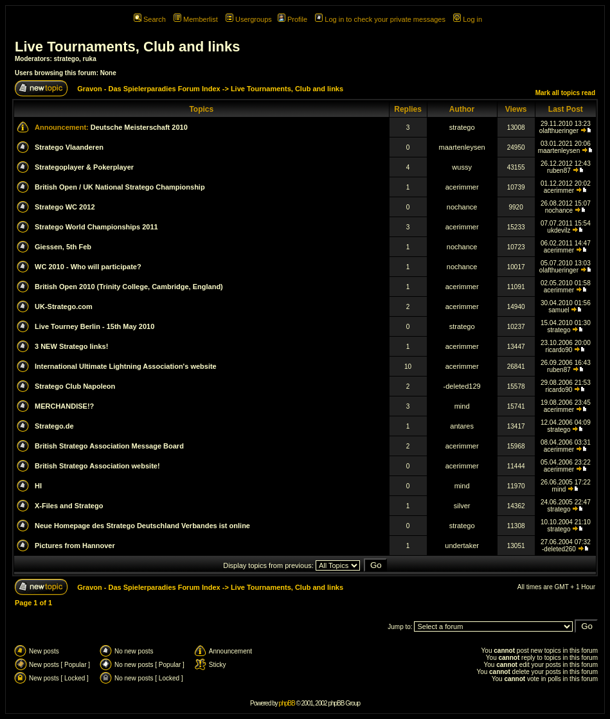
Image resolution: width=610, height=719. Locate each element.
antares (462, 426)
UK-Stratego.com (64, 306)
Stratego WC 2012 (65, 207)
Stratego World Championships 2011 (96, 227)
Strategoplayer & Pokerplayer (84, 167)
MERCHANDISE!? (64, 406)
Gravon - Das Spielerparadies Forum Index (148, 89)
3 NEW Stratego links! (71, 346)
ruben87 (559, 170)
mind (462, 406)
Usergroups (249, 19)
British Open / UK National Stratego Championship (120, 187)
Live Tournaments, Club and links (127, 47)
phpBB (287, 703)
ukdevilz (558, 230)
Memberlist (196, 19)
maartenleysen (462, 147)
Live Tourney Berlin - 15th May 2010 (94, 326)
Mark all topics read (565, 92)
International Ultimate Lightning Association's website (126, 366)
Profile (292, 19)
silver (462, 506)
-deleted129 (462, 386)
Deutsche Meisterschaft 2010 (139, 127)
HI (38, 486)
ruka (89, 58)
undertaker (462, 545)
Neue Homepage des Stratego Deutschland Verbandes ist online (142, 525)
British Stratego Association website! (97, 466)
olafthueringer (559, 130)
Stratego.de (54, 426)
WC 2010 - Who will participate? (88, 267)
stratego (66, 58)
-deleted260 (559, 549)
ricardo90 (559, 349)
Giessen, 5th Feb (63, 247)
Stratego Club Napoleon (75, 386)
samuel (558, 310)
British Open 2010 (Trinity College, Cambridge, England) (129, 286)
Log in (467, 19)
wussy (462, 167)
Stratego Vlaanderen (69, 147)
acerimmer (462, 187)
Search (150, 19)
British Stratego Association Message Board (109, 446)
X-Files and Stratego (69, 506)
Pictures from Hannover (75, 545)
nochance (462, 207)
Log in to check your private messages (380, 19)
